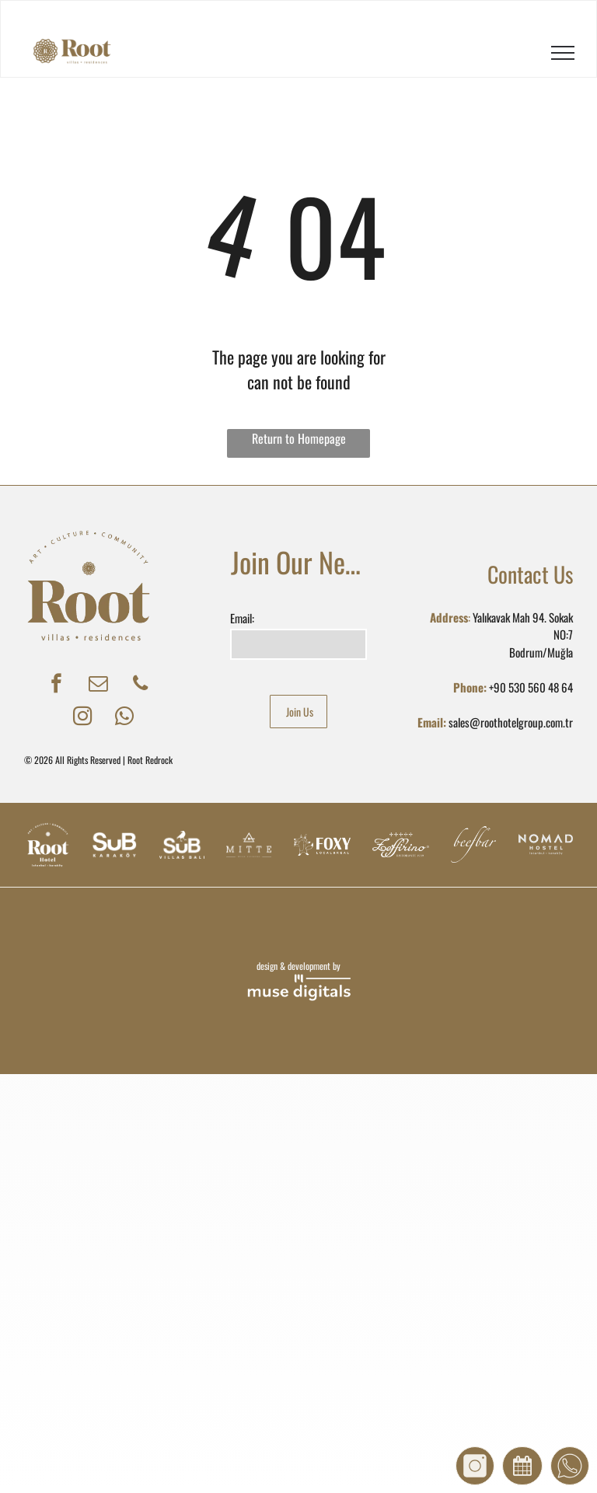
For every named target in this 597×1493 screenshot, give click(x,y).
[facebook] (56, 685)
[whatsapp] (124, 718)
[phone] (140, 685)
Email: (242, 617)
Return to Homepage (299, 438)
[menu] (563, 53)
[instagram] (82, 718)
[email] (98, 685)
